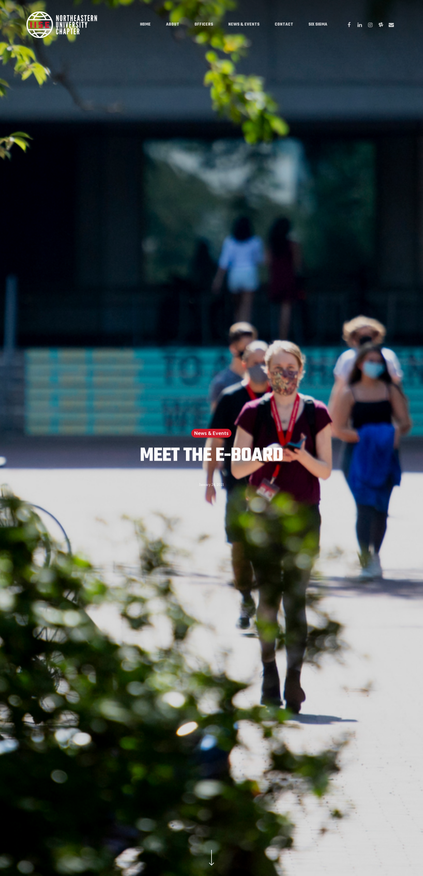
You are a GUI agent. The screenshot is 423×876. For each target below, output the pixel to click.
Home (145, 24)
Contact (284, 24)
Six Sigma (317, 24)
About (172, 24)
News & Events (243, 24)
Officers (203, 24)
